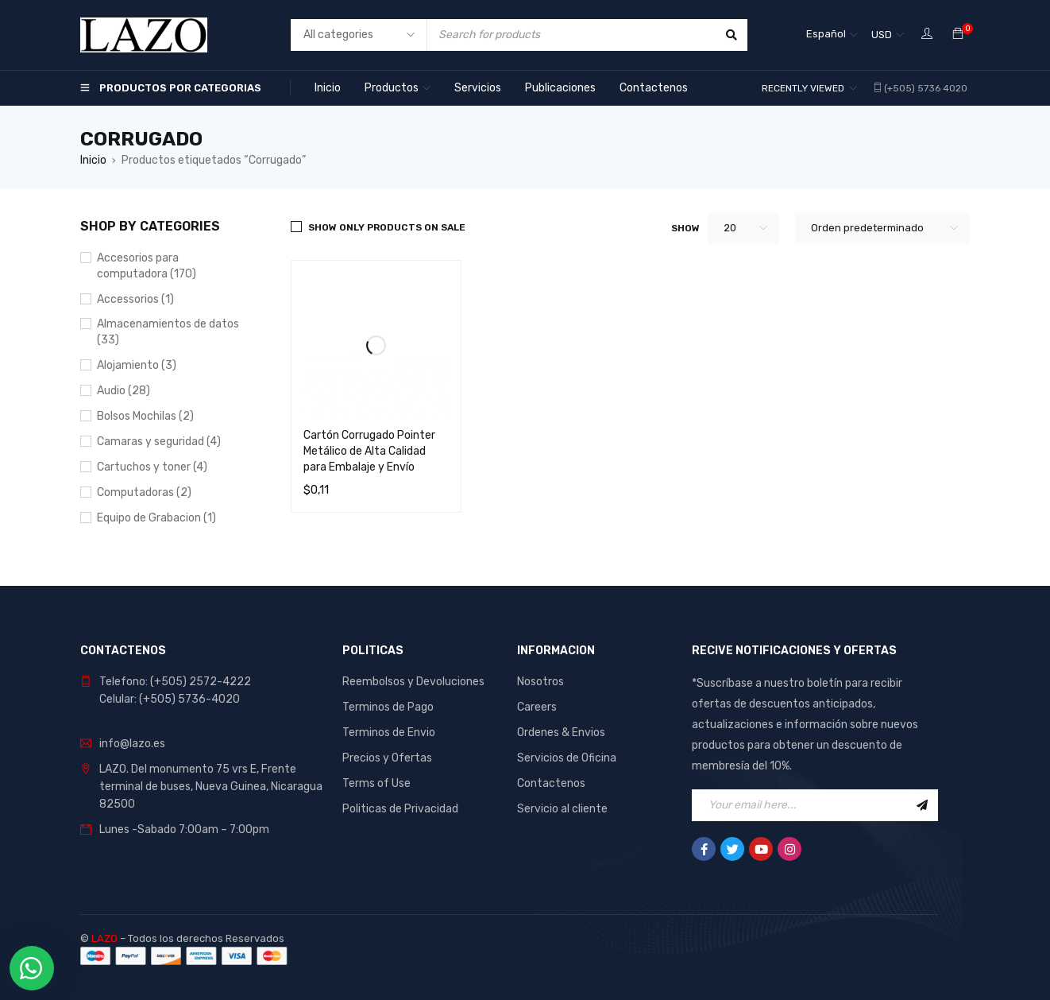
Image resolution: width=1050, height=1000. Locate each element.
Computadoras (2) (144, 492)
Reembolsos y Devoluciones (413, 681)
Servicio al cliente (562, 809)
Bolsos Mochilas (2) (145, 416)
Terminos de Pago (388, 707)
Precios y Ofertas (387, 758)
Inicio (93, 160)
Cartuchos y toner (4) (152, 467)
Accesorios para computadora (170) (146, 266)
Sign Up (922, 805)
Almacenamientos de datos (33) (168, 332)
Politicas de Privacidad (400, 809)
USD (881, 35)
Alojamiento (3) (136, 365)
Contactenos (551, 783)
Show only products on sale (386, 227)
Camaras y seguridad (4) (159, 441)
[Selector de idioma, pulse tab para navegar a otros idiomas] (832, 35)
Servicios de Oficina (566, 758)
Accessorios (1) (135, 299)
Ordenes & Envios (561, 732)
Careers (537, 707)
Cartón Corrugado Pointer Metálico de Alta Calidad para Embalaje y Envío (369, 451)
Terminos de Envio (388, 732)
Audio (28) (123, 390)
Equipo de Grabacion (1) (156, 518)
